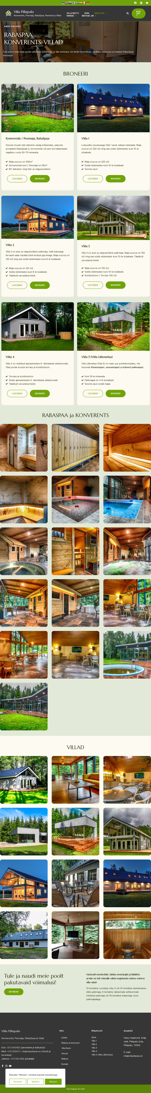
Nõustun (53, 1081)
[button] (126, 13)
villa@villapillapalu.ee (34, 1051)
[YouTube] (147, 3)
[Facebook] (135, 3)
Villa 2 (94, 1044)
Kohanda (18, 1081)
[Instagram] (141, 3)
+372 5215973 (14, 1051)
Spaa (94, 1037)
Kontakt (63, 1059)
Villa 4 (94, 1051)
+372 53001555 (14, 1047)
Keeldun (36, 1081)
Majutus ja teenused (69, 1042)
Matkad (63, 1055)
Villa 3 (94, 1047)
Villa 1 (94, 1040)
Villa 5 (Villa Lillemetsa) (102, 1054)
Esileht (62, 1037)
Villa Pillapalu (24, 12)
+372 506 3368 (18, 1058)
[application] (102, 12)
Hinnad (63, 1051)
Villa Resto (64, 1046)
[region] (35, 1078)
